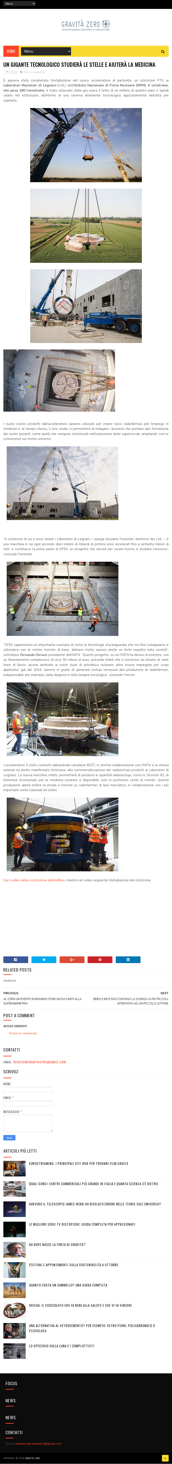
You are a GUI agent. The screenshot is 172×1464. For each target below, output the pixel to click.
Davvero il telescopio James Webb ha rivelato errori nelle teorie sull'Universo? (95, 1204)
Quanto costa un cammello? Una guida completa (68, 1285)
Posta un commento (23, 1033)
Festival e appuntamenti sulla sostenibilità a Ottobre (73, 1265)
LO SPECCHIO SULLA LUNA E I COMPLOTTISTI (61, 1346)
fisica (27, 72)
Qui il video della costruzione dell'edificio (34, 880)
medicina (38, 72)
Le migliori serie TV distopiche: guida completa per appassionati (82, 1224)
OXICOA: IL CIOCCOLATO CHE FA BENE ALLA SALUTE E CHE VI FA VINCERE (80, 1305)
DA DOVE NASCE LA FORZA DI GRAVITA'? (57, 1244)
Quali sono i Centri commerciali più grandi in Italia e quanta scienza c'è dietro (93, 1184)
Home (11, 51)
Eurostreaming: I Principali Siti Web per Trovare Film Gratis (78, 1163)
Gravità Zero (32, 1458)
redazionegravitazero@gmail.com (39, 1062)
